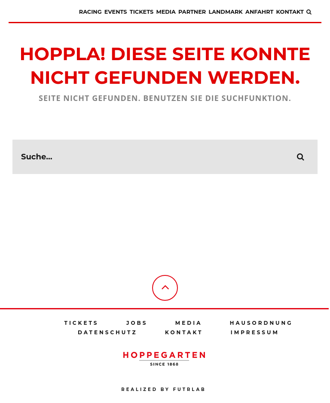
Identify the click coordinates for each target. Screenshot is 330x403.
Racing (90, 12)
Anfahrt (259, 12)
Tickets (141, 12)
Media (165, 12)
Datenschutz (108, 332)
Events (115, 12)
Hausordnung (261, 323)
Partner (192, 12)
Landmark (225, 12)
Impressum (255, 332)
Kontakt (290, 12)
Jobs (136, 323)
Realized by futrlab (163, 389)
